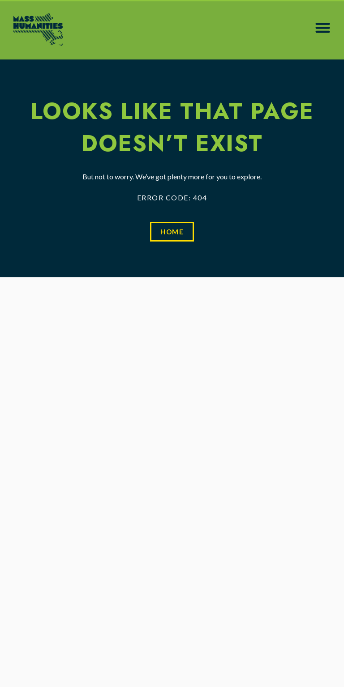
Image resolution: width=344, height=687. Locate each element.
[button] (323, 27)
